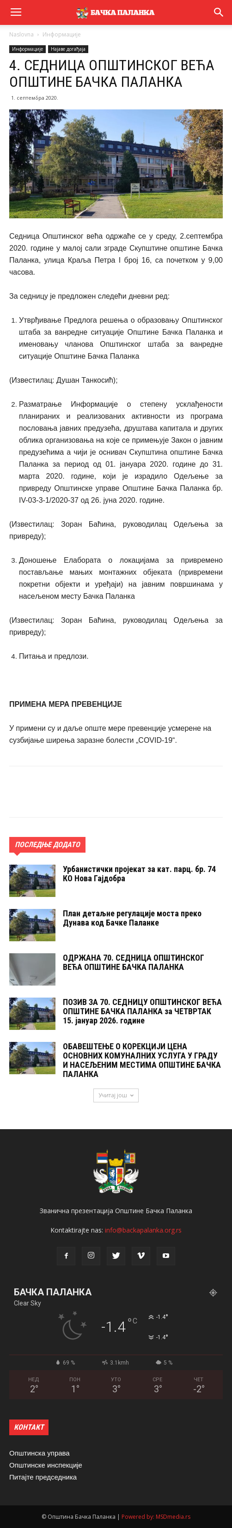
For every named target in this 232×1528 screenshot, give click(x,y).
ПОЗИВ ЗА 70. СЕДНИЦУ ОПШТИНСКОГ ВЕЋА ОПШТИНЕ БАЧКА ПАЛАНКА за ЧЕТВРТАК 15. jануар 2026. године (142, 1011)
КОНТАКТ (29, 1427)
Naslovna (21, 34)
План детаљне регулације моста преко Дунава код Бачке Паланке (132, 917)
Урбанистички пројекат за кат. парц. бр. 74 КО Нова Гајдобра (139, 873)
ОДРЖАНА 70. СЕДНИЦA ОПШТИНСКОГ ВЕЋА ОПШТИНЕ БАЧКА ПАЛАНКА (133, 962)
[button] (219, 12)
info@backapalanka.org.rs (143, 1230)
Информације (62, 34)
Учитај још (116, 1095)
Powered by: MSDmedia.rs (156, 1517)
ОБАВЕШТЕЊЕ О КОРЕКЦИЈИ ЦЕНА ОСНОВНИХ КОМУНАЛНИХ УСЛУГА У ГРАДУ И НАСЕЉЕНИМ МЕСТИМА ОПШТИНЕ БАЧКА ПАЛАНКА (142, 1060)
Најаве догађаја (68, 49)
